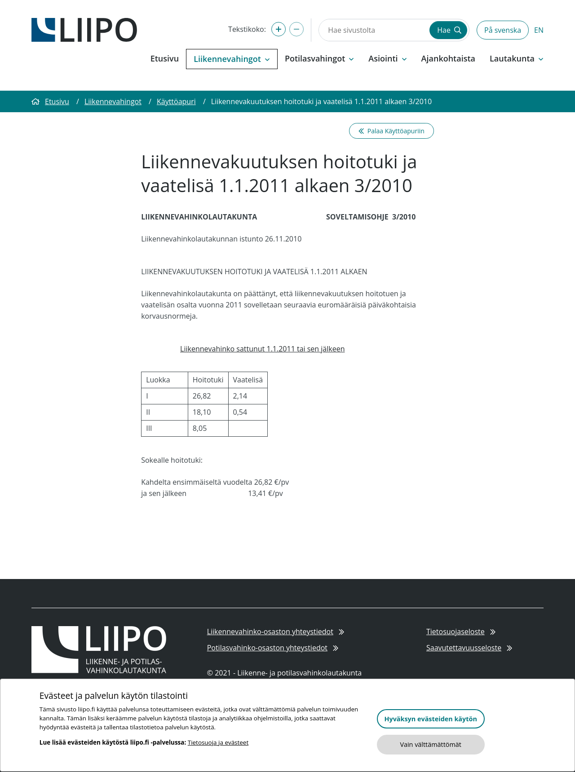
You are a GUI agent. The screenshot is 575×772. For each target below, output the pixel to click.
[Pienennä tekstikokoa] (296, 29)
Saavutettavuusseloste (469, 648)
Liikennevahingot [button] (232, 58)
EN (539, 30)
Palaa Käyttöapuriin (391, 131)
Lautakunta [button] (517, 58)
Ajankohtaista (448, 58)
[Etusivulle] (84, 29)
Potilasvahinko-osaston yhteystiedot (273, 648)
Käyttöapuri (176, 101)
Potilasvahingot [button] (319, 58)
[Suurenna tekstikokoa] (278, 29)
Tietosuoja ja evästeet (218, 742)
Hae (449, 30)
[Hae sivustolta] (373, 30)
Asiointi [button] (387, 58)
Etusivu (164, 58)
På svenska (502, 30)
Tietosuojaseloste (460, 631)
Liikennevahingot (113, 101)
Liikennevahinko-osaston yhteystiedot (275, 631)
